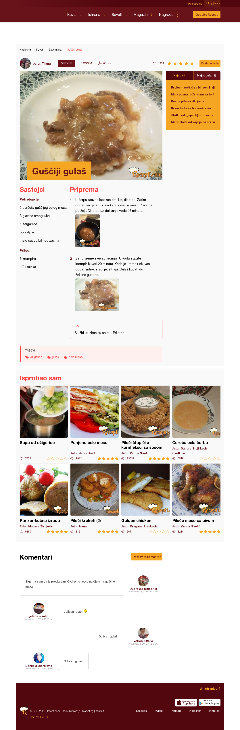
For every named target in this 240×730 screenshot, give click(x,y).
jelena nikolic (38, 616)
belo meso (76, 357)
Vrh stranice (208, 689)
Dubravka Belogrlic (143, 589)
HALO (44, 717)
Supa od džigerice (44, 423)
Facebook (141, 711)
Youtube (176, 711)
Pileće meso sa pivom (196, 498)
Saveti (117, 14)
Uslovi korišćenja (71, 711)
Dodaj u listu (210, 63)
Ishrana (94, 14)
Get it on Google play (209, 703)
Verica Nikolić (143, 641)
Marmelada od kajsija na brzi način (193, 122)
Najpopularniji (206, 75)
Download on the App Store (186, 703)
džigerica (36, 357)
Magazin (140, 14)
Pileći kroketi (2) (94, 498)
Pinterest (214, 711)
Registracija (196, 3)
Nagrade (166, 14)
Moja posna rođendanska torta (193, 94)
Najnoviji (179, 75)
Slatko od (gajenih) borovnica (192, 115)
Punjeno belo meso (94, 423)
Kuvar (72, 14)
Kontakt (99, 711)
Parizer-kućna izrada (44, 498)
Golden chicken (145, 498)
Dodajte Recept (207, 14)
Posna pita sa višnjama (187, 101)
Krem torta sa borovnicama (191, 108)
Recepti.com (41, 13)
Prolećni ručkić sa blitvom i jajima (193, 87)
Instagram (195, 711)
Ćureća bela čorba (196, 423)
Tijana (46, 63)
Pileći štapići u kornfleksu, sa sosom (145, 423)
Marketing (87, 711)
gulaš (55, 357)
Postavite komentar (147, 556)
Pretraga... (184, 14)
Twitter (159, 711)
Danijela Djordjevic (38, 666)
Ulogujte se (213, 3)
